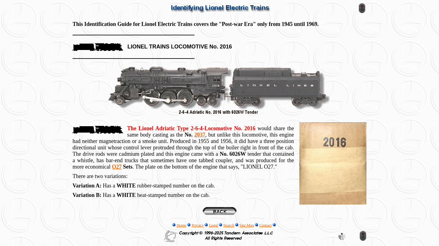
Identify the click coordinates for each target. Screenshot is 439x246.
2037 (199, 135)
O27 (117, 167)
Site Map (247, 225)
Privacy (197, 225)
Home (181, 225)
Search (228, 225)
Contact (265, 225)
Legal (213, 225)
